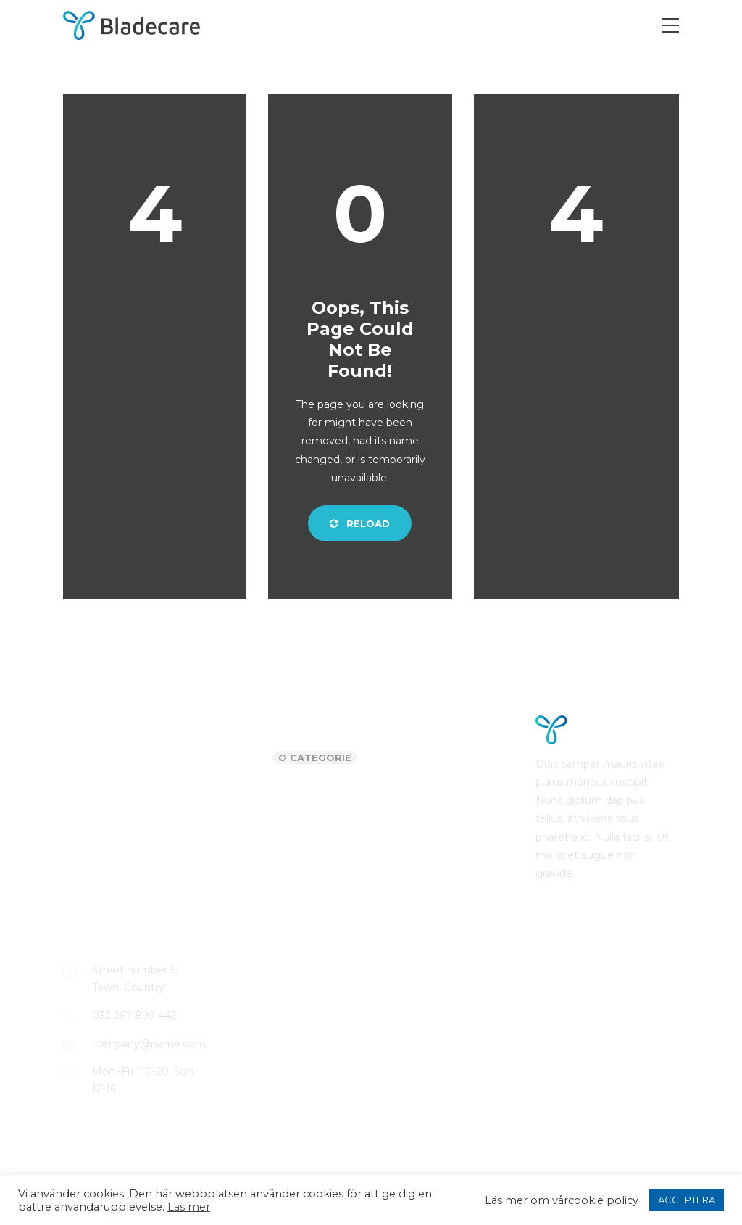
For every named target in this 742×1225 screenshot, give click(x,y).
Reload (360, 523)
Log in (392, 758)
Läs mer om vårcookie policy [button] (561, 1200)
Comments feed (418, 816)
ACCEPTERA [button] (686, 1199)
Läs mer (188, 1206)
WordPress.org (413, 845)
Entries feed (407, 787)
